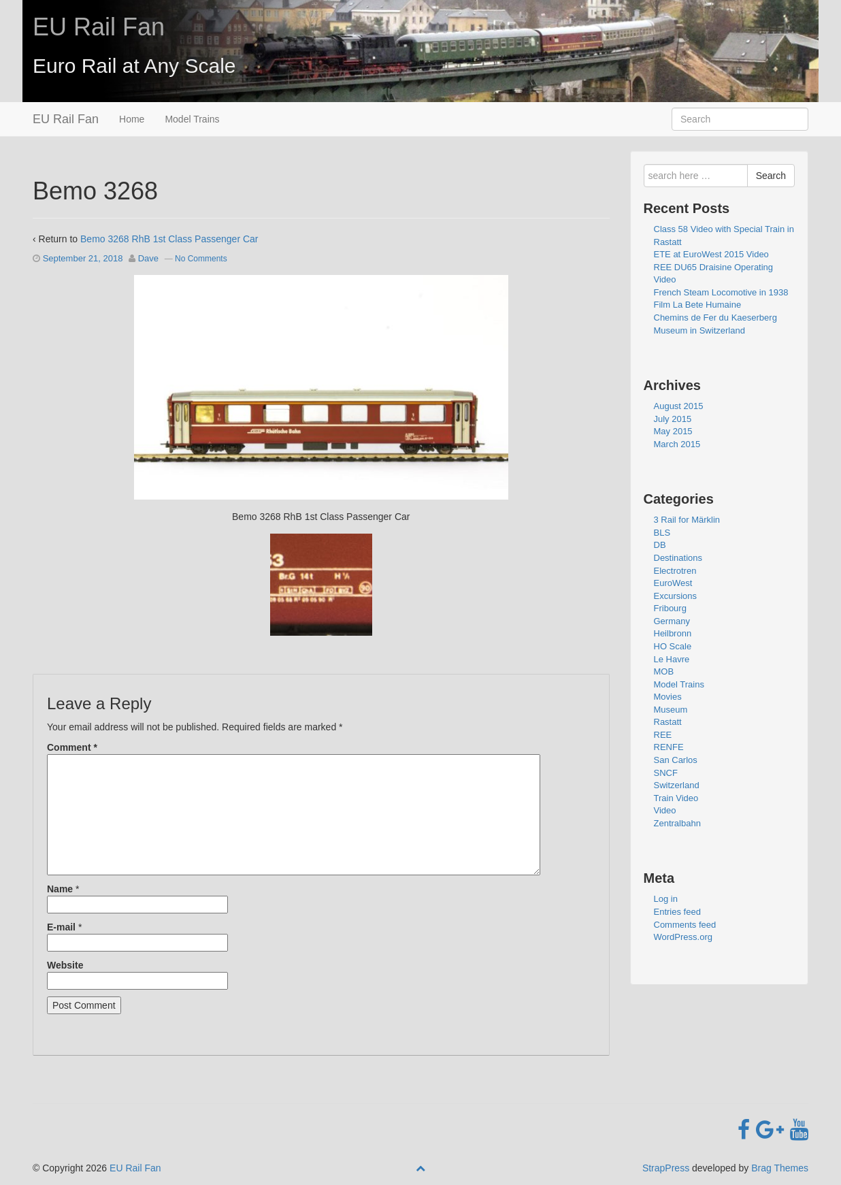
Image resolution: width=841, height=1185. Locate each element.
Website (65, 965)
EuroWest (673, 583)
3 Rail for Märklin (687, 520)
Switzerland (676, 785)
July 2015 (673, 419)
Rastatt (668, 722)
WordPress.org (683, 937)
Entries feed (677, 912)
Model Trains (192, 119)
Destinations (678, 558)
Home (131, 119)
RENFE (669, 747)
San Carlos (675, 760)
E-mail (61, 927)
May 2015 (673, 431)
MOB (664, 671)
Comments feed (685, 925)
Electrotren (675, 571)
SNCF (666, 773)
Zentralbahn (677, 823)
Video (665, 810)
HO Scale (673, 646)
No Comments (201, 258)
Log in (666, 899)
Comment (72, 747)
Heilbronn (673, 633)
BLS (662, 532)
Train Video (676, 798)
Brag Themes (779, 1168)
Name (60, 888)
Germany (672, 621)
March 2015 (677, 444)
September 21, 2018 (83, 258)
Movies (668, 697)
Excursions (675, 596)
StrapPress (665, 1168)
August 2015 (679, 406)
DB (660, 545)
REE (663, 735)
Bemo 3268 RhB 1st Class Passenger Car (169, 238)
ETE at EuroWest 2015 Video (711, 254)
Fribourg (670, 608)
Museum (671, 709)
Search (771, 175)
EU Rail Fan (99, 27)
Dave (148, 258)
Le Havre (672, 659)
